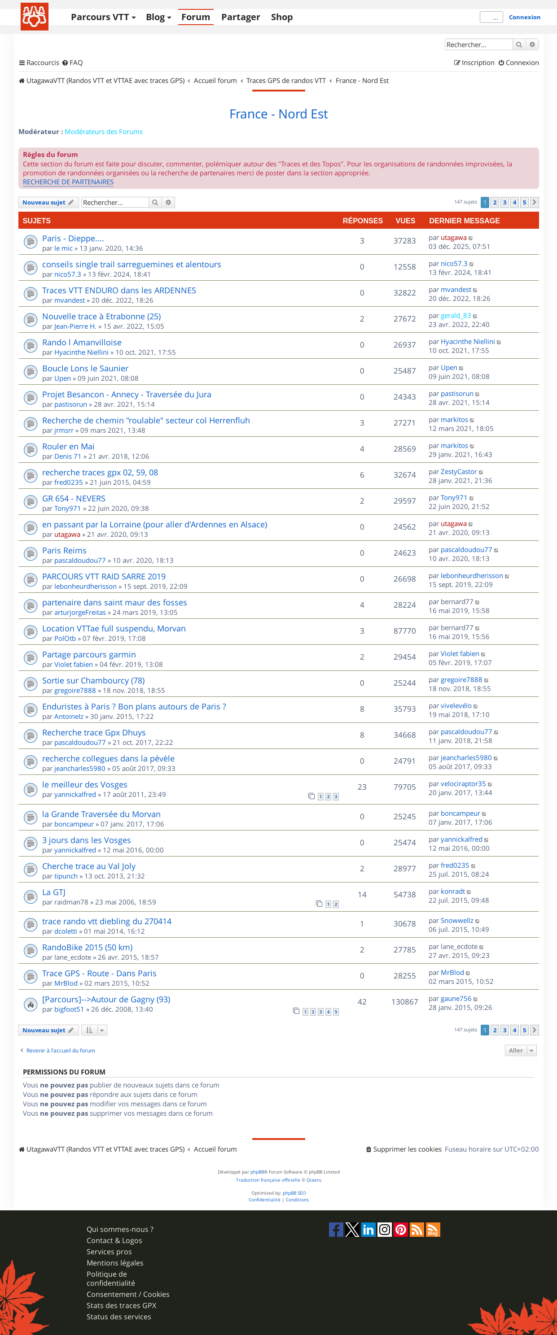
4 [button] (514, 202)
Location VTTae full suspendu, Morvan (114, 628)
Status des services (119, 1317)
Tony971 (67, 508)
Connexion (525, 17)
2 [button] (494, 202)
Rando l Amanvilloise (82, 342)
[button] (534, 202)
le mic (63, 248)
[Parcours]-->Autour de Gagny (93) (106, 999)
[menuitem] (72, 62)
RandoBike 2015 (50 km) (87, 947)
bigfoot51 (69, 1009)
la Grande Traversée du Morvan (101, 814)
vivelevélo (456, 705)
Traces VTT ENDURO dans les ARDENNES (119, 290)
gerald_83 (456, 315)
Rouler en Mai (68, 446)
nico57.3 (67, 274)
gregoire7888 (75, 690)
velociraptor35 (463, 783)
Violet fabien (73, 664)
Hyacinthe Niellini (81, 352)
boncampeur (74, 823)
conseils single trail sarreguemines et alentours (131, 264)
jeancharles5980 (79, 768)
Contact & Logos (114, 1240)
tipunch (66, 875)
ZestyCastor (459, 471)
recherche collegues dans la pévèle (108, 758)
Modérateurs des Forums (104, 131)
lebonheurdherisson (85, 586)
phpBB (257, 1172)
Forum (196, 17)
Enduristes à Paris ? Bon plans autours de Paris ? (134, 706)
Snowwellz (457, 920)
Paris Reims (64, 550)
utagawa (454, 237)
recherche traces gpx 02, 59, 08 (100, 472)
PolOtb (65, 638)
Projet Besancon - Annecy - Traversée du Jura (126, 394)
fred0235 (68, 482)
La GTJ (54, 892)
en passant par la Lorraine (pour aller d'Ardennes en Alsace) (154, 524)
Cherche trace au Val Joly (89, 866)
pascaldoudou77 (80, 560)
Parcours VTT (100, 17)
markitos (454, 419)
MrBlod (66, 982)
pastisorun (70, 404)
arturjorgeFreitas (80, 612)
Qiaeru (314, 1180)
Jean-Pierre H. (75, 326)
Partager (240, 17)
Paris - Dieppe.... (73, 238)
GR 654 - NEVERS (73, 498)
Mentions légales (115, 1263)
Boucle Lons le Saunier (85, 368)
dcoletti (65, 930)
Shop (282, 17)
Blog (155, 17)
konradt (453, 891)
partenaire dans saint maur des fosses (114, 602)
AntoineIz (68, 716)
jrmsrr (64, 430)
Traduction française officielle (268, 1180)
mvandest (69, 300)
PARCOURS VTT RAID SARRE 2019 (104, 576)
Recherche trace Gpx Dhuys (94, 732)
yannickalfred (75, 794)
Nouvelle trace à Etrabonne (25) (101, 316)
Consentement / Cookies (128, 1294)
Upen (62, 378)
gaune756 (456, 998)
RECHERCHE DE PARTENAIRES (68, 181)
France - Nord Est (278, 114)
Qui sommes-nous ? (120, 1229)
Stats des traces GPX (121, 1305)
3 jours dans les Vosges (86, 840)
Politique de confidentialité (111, 1278)
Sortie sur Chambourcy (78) (93, 680)
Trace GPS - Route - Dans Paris (99, 973)
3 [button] (504, 202)
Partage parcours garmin (89, 654)
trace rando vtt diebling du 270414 (106, 921)
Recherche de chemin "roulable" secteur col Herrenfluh (146, 420)
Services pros (109, 1252)
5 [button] (524, 202)
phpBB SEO (294, 1193)
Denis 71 (68, 456)
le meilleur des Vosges (84, 784)
